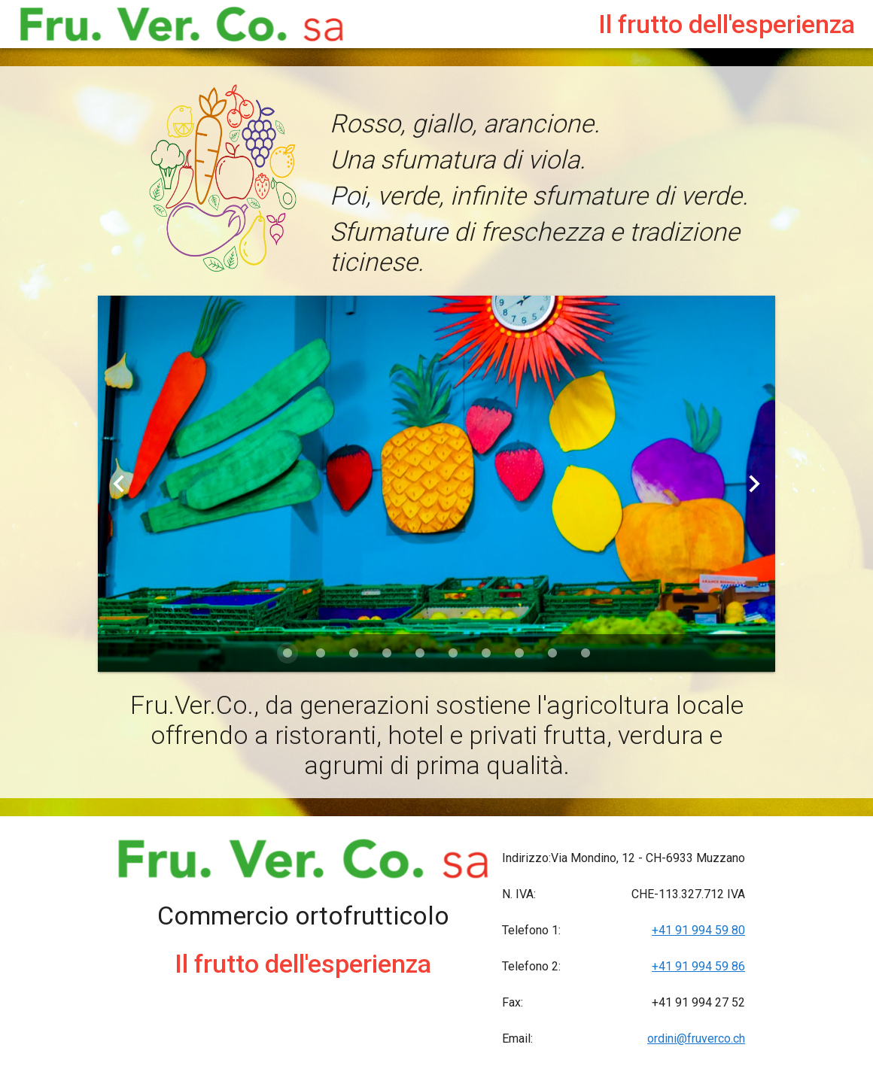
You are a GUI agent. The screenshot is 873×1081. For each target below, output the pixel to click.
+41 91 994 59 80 (698, 930)
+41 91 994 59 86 (698, 966)
